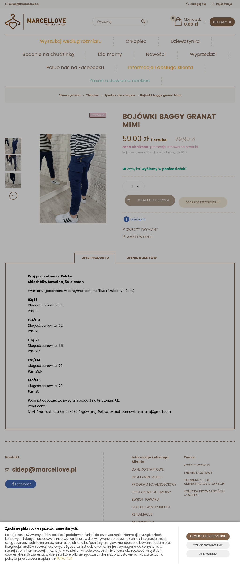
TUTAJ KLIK (64, 558)
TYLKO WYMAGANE (208, 545)
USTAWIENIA (208, 554)
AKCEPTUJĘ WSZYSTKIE (208, 536)
